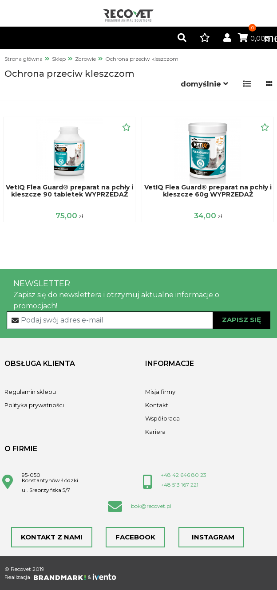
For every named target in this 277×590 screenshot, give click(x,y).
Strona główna (23, 58)
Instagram (211, 537)
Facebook (135, 537)
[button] (182, 38)
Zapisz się (241, 319)
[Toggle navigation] (266, 38)
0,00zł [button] (254, 39)
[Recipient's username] (138, 320)
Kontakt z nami (52, 537)
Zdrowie (85, 58)
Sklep (59, 58)
